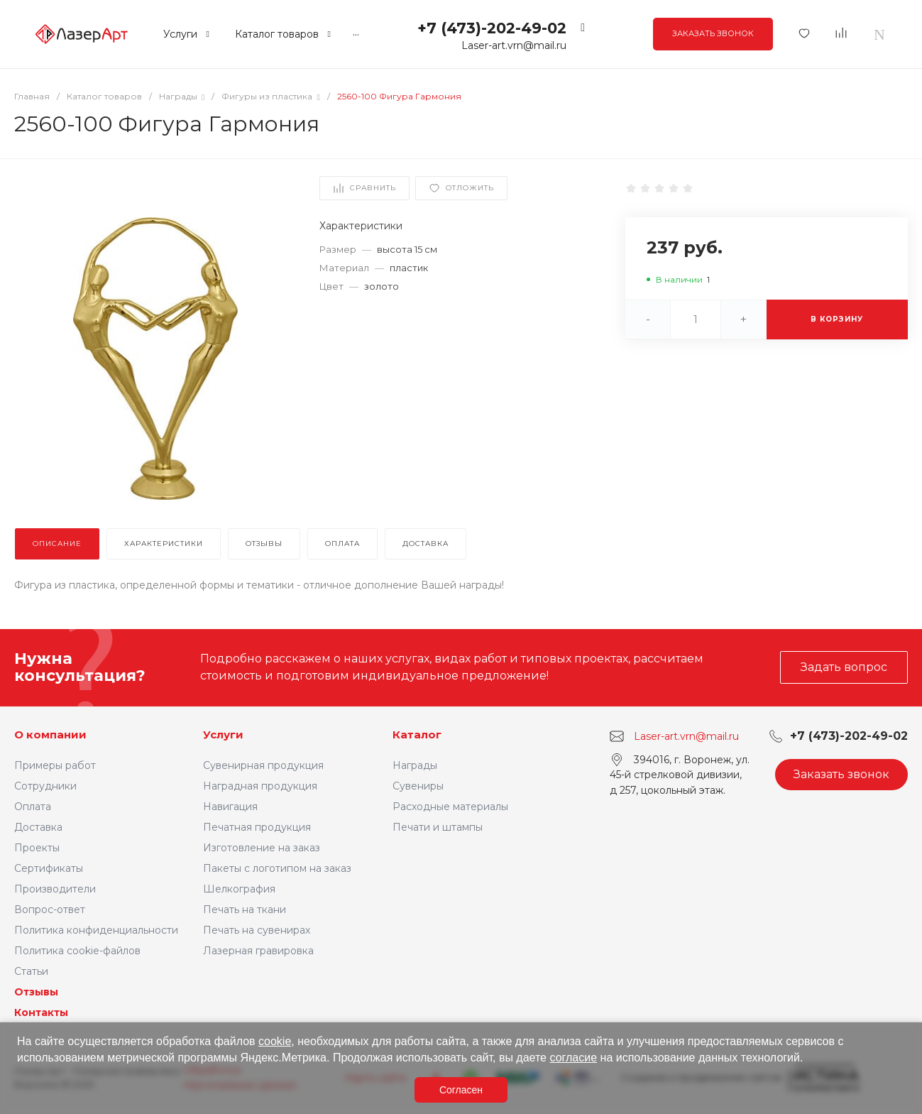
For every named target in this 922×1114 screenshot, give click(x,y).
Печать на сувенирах (256, 930)
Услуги (223, 734)
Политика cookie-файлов (77, 950)
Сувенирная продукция (263, 765)
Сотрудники (45, 786)
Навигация (230, 806)
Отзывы (36, 991)
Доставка (38, 827)
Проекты (37, 847)
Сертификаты (48, 868)
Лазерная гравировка (258, 950)
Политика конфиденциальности (96, 930)
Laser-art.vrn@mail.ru (513, 45)
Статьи (31, 971)
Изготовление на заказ (261, 847)
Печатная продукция (257, 827)
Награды (415, 765)
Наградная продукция (260, 786)
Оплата (32, 806)
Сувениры (418, 786)
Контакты (41, 1012)
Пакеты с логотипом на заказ (277, 868)
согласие (573, 1058)
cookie (274, 1041)
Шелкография (239, 889)
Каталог (417, 734)
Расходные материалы (450, 806)
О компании (50, 734)
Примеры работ (55, 765)
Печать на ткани (244, 909)
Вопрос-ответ (49, 909)
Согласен (461, 1090)
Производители (55, 889)
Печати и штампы (438, 827)
